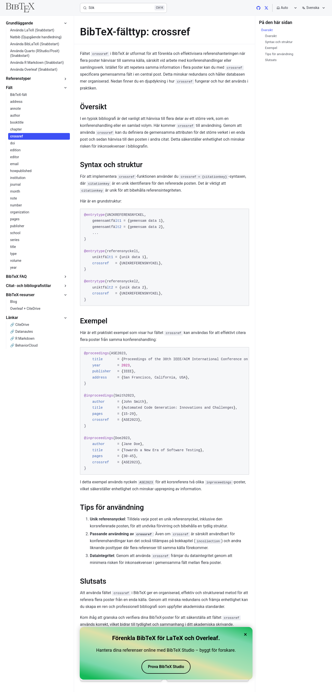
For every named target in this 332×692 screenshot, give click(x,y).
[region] (164, 411)
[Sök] (123, 8)
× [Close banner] (245, 634)
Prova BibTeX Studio (166, 666)
